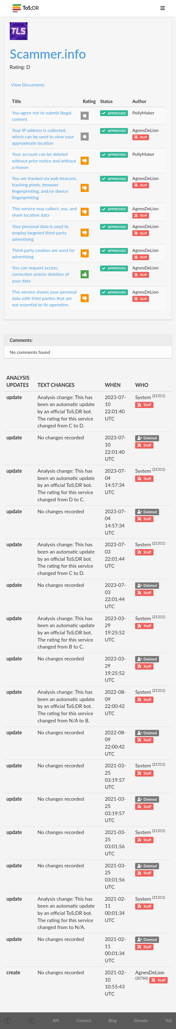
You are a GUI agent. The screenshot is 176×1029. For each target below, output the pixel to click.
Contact (83, 1020)
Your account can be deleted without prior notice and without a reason (44, 160)
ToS (168, 1020)
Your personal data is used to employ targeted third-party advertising (40, 233)
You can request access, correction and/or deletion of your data (40, 274)
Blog (112, 1020)
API (56, 1020)
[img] (7, 1020)
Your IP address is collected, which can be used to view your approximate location (43, 136)
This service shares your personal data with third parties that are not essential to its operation (44, 298)
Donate (141, 1020)
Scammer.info (48, 53)
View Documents (27, 84)
